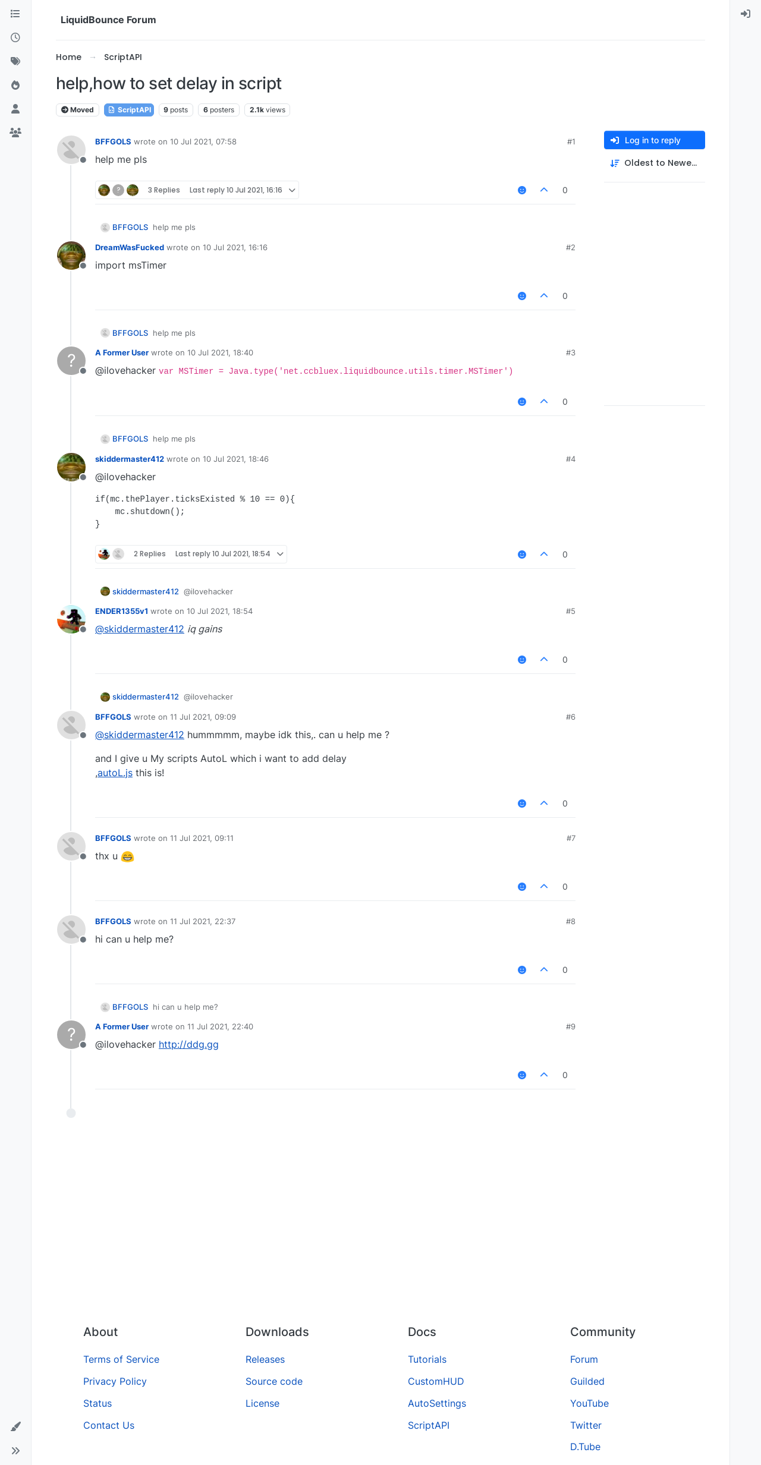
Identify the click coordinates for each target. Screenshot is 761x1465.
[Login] (745, 14)
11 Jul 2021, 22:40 (220, 1026)
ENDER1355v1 (121, 611)
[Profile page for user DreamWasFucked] (71, 255)
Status (97, 1403)
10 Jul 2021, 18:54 (220, 611)
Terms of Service (121, 1359)
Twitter (586, 1425)
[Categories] (15, 14)
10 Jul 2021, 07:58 (203, 141)
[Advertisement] (380, 1226)
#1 (571, 141)
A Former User (122, 352)
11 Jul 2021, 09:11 (202, 838)
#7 (571, 838)
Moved (77, 109)
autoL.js (115, 773)
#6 (571, 717)
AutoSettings (437, 1403)
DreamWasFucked (129, 247)
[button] (15, 1426)
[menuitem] (745, 14)
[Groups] (15, 133)
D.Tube (585, 1447)
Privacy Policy (115, 1381)
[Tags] (15, 61)
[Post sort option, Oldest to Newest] (654, 163)
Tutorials (427, 1359)
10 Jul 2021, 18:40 (220, 352)
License (262, 1403)
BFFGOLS (113, 141)
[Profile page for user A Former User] (71, 360)
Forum (584, 1359)
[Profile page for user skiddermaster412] (71, 467)
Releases (265, 1359)
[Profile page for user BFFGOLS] (71, 150)
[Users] (15, 109)
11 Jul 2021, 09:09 (203, 717)
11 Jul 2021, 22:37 (202, 921)
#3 (571, 352)
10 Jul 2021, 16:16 (235, 247)
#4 (571, 459)
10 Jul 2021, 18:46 (236, 459)
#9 (571, 1026)
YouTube (589, 1403)
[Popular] (15, 85)
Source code (274, 1381)
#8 (571, 921)
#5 (571, 611)
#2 (571, 247)
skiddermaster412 (129, 459)
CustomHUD (436, 1381)
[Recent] (15, 38)
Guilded (587, 1381)
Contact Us (108, 1425)
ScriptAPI (129, 109)
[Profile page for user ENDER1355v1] (71, 619)
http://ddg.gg (189, 1044)
